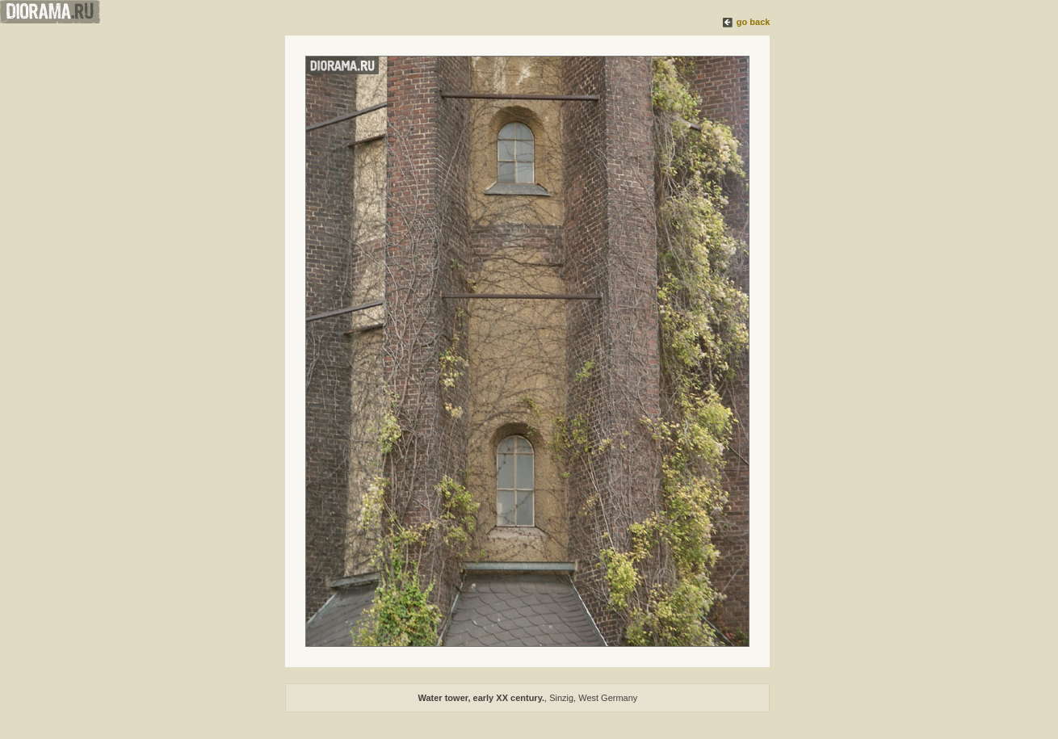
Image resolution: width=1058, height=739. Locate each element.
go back (753, 22)
